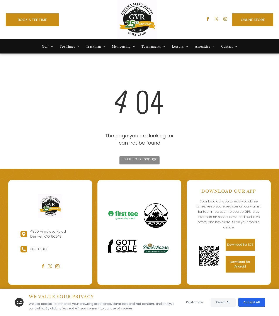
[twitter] (216, 19)
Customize (194, 302)
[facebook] (208, 19)
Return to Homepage (139, 158)
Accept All (251, 302)
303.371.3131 (39, 249)
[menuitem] (47, 46)
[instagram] (225, 19)
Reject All (223, 302)
